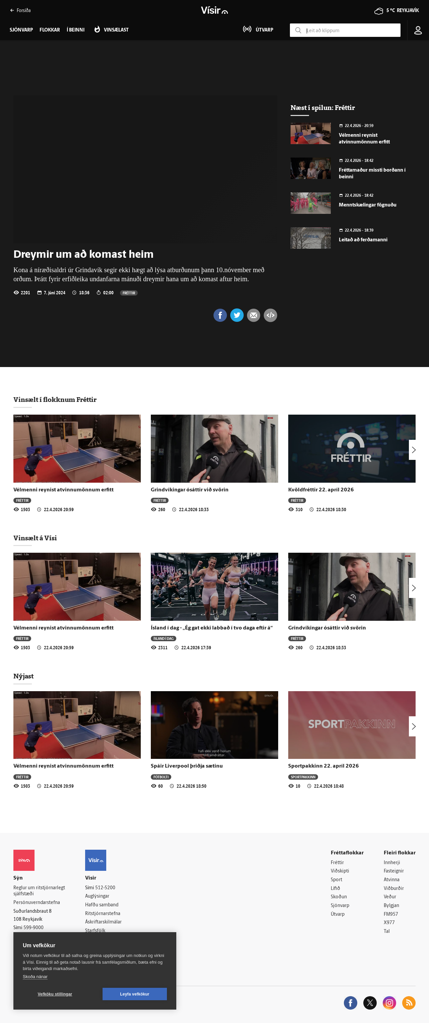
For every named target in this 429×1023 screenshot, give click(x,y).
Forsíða (20, 10)
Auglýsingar (97, 896)
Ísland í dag (164, 638)
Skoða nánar (35, 976)
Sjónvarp (340, 905)
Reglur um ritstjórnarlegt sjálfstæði (39, 891)
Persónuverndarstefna (36, 902)
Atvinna (392, 880)
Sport (336, 880)
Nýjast (23, 676)
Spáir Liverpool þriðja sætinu (187, 766)
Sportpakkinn (303, 777)
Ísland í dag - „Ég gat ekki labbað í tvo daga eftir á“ (212, 628)
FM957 (391, 914)
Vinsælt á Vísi (35, 538)
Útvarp (338, 914)
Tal (387, 931)
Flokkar (50, 30)
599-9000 (33, 927)
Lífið (335, 888)
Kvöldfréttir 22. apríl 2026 (321, 490)
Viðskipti (340, 871)
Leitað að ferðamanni (363, 240)
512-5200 (105, 888)
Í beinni (75, 30)
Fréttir (129, 293)
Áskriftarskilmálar (103, 922)
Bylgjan (391, 905)
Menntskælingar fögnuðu (367, 205)
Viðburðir (394, 888)
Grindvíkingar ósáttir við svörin (190, 490)
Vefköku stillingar (55, 994)
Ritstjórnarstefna (102, 913)
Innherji (392, 862)
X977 (389, 922)
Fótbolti (161, 777)
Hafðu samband (101, 905)
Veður (390, 897)
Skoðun (339, 897)
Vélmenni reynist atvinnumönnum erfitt (63, 490)
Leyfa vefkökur (134, 994)
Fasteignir (394, 871)
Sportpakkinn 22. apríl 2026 (323, 766)
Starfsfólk (95, 931)
